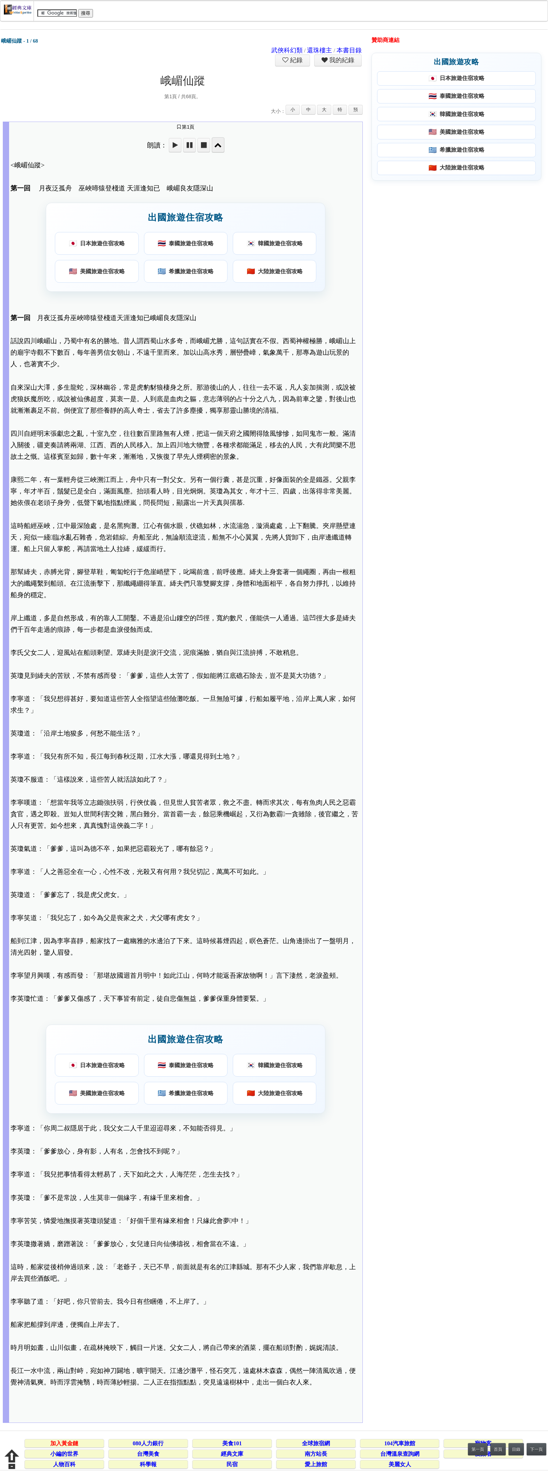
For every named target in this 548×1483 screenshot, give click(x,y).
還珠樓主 (319, 50)
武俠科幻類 (287, 50)
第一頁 (477, 1449)
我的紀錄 (341, 60)
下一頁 (536, 1449)
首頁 (498, 1449)
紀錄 (296, 60)
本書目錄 (349, 50)
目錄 (516, 1449)
